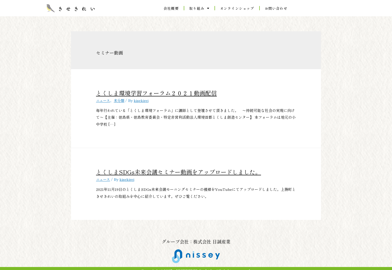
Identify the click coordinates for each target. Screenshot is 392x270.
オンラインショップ (237, 8)
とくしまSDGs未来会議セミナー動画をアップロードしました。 (153, 169)
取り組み (199, 8)
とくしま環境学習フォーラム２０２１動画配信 (138, 92)
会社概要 (171, 8)
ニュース (103, 98)
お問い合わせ (276, 8)
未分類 (120, 98)
